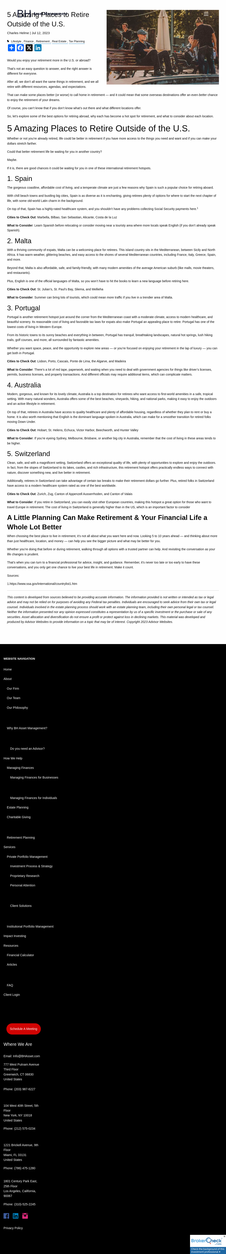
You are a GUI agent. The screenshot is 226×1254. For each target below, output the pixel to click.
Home (8, 669)
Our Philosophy (17, 707)
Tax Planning (77, 41)
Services (9, 847)
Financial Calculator (20, 955)
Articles (12, 964)
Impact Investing (15, 936)
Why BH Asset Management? (27, 728)
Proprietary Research (24, 876)
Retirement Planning (21, 837)
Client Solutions (21, 906)
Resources (11, 945)
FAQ (10, 985)
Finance (29, 41)
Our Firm (13, 688)
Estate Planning (17, 807)
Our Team (13, 698)
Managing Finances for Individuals (33, 798)
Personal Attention (22, 885)
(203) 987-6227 (24, 1089)
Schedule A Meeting (23, 1029)
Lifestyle (16, 41)
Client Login (12, 994)
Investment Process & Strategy (31, 866)
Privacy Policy (13, 1228)
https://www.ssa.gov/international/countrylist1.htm (43, 584)
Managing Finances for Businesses (34, 777)
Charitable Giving (18, 817)
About (8, 679)
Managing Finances (20, 768)
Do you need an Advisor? (27, 748)
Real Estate (59, 41)
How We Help (13, 758)
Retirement (43, 41)
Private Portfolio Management (27, 856)
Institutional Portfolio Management (30, 926)
